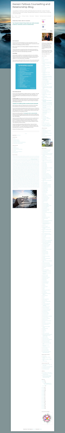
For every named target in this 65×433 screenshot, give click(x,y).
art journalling (45, 164)
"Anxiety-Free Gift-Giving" (47, 149)
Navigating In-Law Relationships (47, 102)
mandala (15, 173)
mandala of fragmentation (20, 173)
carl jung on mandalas (16, 160)
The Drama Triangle (22, 181)
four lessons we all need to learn (47, 212)
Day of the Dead (32, 163)
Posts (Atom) (18, 135)
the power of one (28, 182)
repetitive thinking (20, 177)
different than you (20, 164)
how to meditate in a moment (47, 234)
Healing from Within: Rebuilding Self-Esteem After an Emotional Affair (47, 87)
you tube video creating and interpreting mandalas (47, 352)
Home (26, 133)
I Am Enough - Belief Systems (47, 91)
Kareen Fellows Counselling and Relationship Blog (31, 5)
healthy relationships (46, 221)
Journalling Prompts (29, 171)
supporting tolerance (15, 179)
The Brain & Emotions (26, 180)
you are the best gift (45, 349)
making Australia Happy (46, 256)
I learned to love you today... (47, 237)
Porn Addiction (15, 152)
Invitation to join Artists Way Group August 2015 (47, 243)
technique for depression (33, 179)
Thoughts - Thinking (46, 120)
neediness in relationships (17, 174)
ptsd (13, 175)
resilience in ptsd (29, 177)
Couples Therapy (19, 163)
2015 (43, 401)
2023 (43, 390)
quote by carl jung (15, 176)
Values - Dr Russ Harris (46, 122)
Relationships (34, 176)
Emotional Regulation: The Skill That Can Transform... (47, 383)
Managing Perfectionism (46, 367)
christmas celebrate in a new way (47, 177)
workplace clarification (17, 186)
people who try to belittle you (32, 174)
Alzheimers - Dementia (46, 65)
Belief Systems (22, 159)
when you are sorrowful (46, 340)
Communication (14, 162)
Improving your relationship (47, 241)
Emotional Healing (45, 203)
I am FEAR (44, 236)
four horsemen (45, 211)
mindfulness (24, 173)
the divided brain (17, 181)
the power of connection (23, 182)
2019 (43, 395)
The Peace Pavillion (17, 182)
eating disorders (45, 200)
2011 (43, 406)
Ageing (44, 60)
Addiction (14, 146)
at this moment (45, 165)
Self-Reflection (20, 178)
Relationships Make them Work (18, 143)
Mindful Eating (45, 96)
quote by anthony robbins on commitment (24, 175)
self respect (16, 178)
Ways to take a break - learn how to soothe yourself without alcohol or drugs (47, 335)
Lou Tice (34, 172)
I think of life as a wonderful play (47, 240)
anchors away (45, 158)
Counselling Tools (15, 163)
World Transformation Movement (33, 186)
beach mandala (45, 166)
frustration (44, 214)
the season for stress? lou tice (33, 182)
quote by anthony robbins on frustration (34, 175)
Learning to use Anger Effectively (47, 366)
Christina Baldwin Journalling (29, 160)
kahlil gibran (17, 172)
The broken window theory (32, 180)
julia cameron (33, 171)
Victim (19, 184)
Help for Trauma (45, 89)
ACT (43, 58)
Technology (44, 116)
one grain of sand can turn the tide (25, 174)
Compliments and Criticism (27, 162)
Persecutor (38, 174)
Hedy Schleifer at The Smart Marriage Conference (47, 223)
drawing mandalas (35, 164)
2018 (43, 397)
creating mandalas (23, 163)
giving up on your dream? (46, 217)
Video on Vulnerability (22, 184)
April (44, 385)
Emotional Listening (45, 82)
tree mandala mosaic (22, 183)
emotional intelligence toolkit (47, 205)
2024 (43, 388)
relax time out (37, 176)
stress (38, 178)
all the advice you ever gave (47, 157)
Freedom (44, 213)
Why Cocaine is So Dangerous (17, 151)
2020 (43, 394)
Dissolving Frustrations (25, 164)
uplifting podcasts (37, 183)
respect (33, 177)
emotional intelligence (46, 204)
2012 (43, 405)
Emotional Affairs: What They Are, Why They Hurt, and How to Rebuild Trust (47, 77)
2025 (43, 387)
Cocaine (14, 150)
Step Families (44, 113)
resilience (26, 177)
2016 (43, 399)
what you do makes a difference (31, 185)
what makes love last (24, 185)
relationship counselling (24, 176)
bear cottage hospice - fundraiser (17, 159)
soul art (36, 178)
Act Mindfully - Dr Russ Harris (47, 372)
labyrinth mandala (21, 172)
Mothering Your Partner (46, 262)
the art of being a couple (21, 180)
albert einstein (45, 156)
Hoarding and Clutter (46, 90)
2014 (43, 402)
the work (38, 182)
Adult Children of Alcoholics (47, 130)
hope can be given (45, 226)
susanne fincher (20, 179)
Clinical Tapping (37, 161)
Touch (43, 121)
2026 (43, 380)
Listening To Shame (30, 172)
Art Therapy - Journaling (46, 67)
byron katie (44, 172)
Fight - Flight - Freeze (46, 84)
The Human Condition (27, 181)
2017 (43, 398)
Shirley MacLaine (33, 178)
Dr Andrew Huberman (30, 164)
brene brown (34, 159)
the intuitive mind (32, 181)
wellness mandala (19, 185)
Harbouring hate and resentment (47, 220)
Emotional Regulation (46, 206)
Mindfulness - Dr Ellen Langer (16, 17)
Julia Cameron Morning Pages (47, 249)
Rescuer (24, 177)
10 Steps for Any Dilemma (46, 108)
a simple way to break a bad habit (47, 153)
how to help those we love (46, 233)
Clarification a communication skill (30, 161)
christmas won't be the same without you (20, 161)
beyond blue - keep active (28, 159)
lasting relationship (26, 172)
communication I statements (20, 162)
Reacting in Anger (19, 176)
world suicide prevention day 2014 (25, 186)
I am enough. (44, 235)
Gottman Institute (45, 218)
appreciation (44, 163)
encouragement (45, 207)
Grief (43, 219)
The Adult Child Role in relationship (46, 305)
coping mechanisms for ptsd (35, 162)
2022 (43, 391)
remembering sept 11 (15, 177)
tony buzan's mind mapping (16, 183)
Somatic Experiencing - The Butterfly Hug (47, 112)
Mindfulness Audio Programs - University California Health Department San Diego (47, 376)
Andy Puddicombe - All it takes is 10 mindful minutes (47, 374)
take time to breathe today (25, 179)
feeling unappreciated (46, 210)
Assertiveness (45, 68)
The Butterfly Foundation (46, 310)
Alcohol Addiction (45, 131)
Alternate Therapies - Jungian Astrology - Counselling (47, 125)
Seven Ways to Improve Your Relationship (19, 142)
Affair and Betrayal (45, 59)
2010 (43, 408)
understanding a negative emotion (30, 183)
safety (34, 177)
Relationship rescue (29, 176)
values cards (16, 184)
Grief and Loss (45, 85)
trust (25, 183)
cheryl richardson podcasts (22, 160)
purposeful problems (16, 175)
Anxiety (44, 66)
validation (14, 184)
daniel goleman (28, 163)
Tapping (29, 179)
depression (35, 163)
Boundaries (44, 69)
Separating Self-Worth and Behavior (26, 178)
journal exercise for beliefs (17, 171)
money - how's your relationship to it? (30, 173)
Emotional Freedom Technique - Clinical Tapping (47, 79)
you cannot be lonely (46, 350)
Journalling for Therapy (24, 171)
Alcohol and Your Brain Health (17, 149)
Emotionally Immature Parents (47, 83)
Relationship (44, 99)
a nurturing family (45, 152)
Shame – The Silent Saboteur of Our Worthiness (47, 110)
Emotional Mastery (16, 139)
